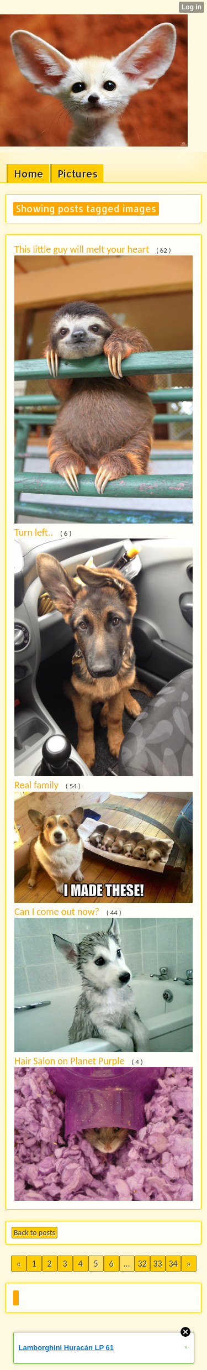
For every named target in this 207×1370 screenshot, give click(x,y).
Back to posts (34, 1232)
